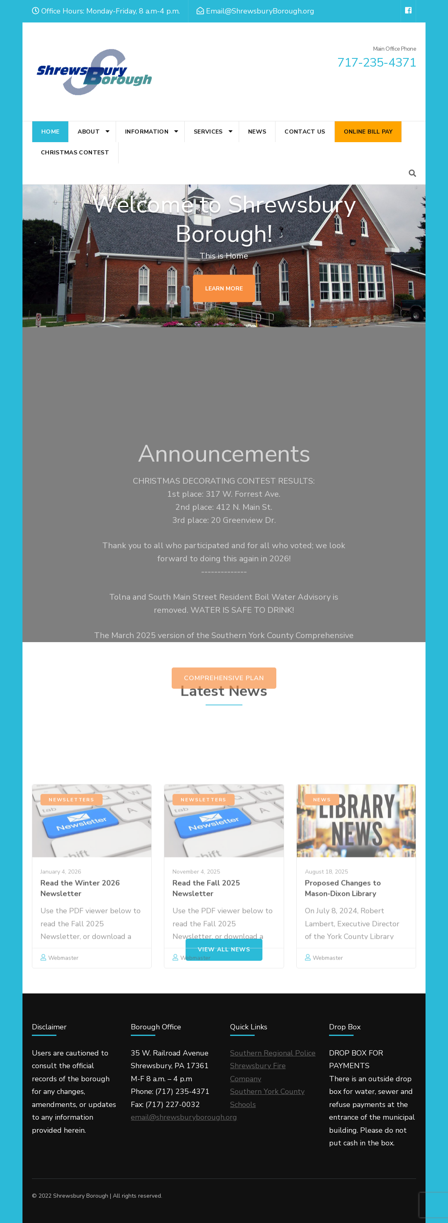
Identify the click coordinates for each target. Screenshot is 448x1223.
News (257, 132)
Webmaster (328, 1034)
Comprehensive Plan (224, 774)
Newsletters (71, 876)
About (89, 132)
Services (208, 132)
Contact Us (304, 132)
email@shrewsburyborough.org (184, 1117)
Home (50, 132)
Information (146, 132)
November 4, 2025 (196, 948)
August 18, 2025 (326, 948)
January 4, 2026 (60, 948)
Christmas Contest (75, 152)
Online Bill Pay (368, 132)
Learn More (224, 290)
